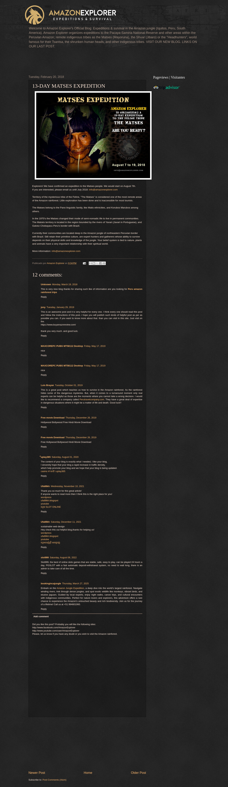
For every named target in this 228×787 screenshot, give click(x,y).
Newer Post (36, 773)
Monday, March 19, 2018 (64, 284)
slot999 (45, 557)
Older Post (138, 773)
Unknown (46, 284)
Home (88, 773)
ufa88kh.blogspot (49, 500)
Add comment (41, 616)
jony (43, 307)
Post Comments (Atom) (54, 779)
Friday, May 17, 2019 (94, 346)
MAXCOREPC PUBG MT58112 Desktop (62, 346)
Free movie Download (52, 417)
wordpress (46, 497)
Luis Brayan (47, 385)
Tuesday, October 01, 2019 (69, 385)
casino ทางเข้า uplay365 (53, 471)
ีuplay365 (46, 457)
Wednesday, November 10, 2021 (67, 486)
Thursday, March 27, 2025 (75, 583)
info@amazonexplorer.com (103, 189)
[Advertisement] (93, 61)
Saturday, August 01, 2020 (65, 457)
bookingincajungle (51, 583)
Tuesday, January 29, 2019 (60, 307)
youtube (45, 503)
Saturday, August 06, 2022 (63, 557)
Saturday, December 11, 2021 (66, 522)
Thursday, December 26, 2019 (81, 417)
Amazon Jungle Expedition (70, 588)
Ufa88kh (45, 486)
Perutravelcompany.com (92, 399)
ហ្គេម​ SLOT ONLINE (51, 507)
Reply (44, 297)
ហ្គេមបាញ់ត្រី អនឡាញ (50, 542)
